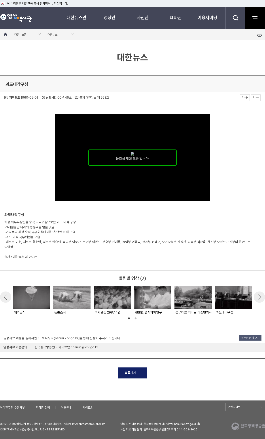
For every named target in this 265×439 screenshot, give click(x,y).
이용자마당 (207, 17)
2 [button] (135, 318)
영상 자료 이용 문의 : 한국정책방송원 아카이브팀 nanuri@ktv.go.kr (158, 424)
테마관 (176, 17)
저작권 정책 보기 (250, 337)
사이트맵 (88, 407)
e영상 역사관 (16, 18)
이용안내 (66, 407)
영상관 (109, 17)
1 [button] (129, 318)
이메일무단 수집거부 (12, 407)
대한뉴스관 (76, 17)
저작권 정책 (43, 407)
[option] (31, 300)
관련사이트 (234, 407)
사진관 (143, 17)
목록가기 (132, 373)
